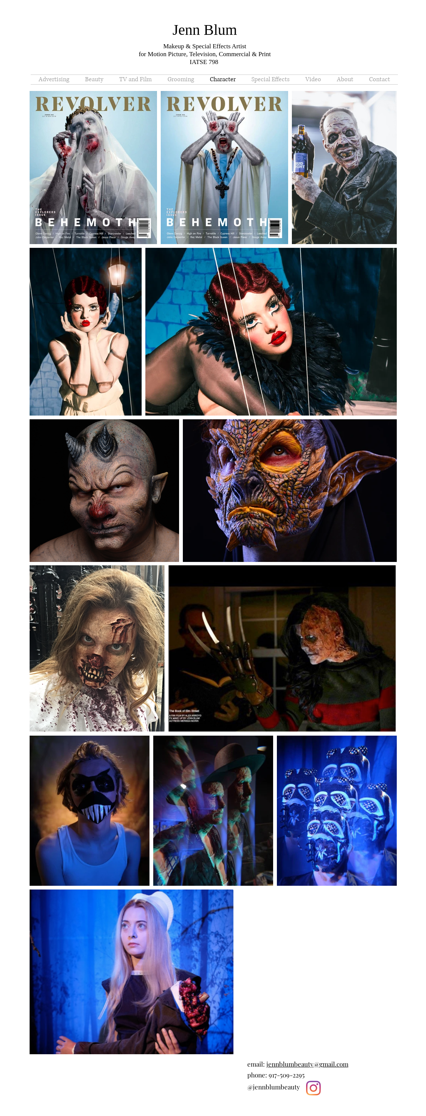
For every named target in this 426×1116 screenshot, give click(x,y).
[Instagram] (313, 1088)
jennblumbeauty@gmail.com (307, 1064)
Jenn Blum (204, 29)
